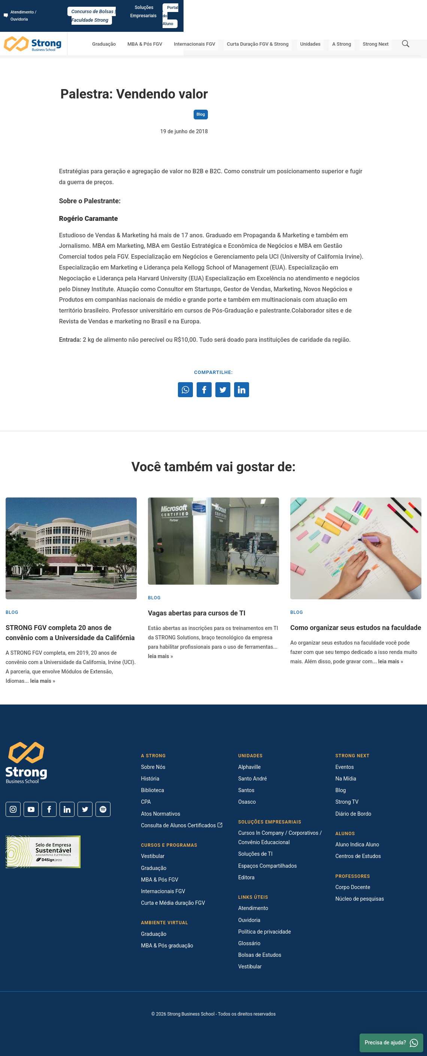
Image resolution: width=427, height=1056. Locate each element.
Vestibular (153, 856)
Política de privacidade (264, 932)
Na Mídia (346, 779)
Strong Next (379, 28)
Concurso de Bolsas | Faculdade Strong (213, 8)
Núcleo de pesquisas (360, 899)
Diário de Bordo (354, 814)
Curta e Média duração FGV (173, 903)
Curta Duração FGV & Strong (280, 28)
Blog (81, 48)
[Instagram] (13, 809)
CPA (146, 802)
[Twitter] (85, 809)
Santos (246, 790)
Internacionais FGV (223, 28)
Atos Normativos (161, 814)
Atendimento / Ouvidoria (32, 7)
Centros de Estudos (358, 856)
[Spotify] (103, 809)
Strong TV (347, 802)
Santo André (252, 779)
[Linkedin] (67, 809)
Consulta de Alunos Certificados (181, 825)
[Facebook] (49, 809)
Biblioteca (152, 790)
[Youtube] (31, 809)
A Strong (351, 28)
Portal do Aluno (403, 7)
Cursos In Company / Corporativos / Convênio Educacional (280, 837)
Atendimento (253, 908)
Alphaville (249, 767)
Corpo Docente (353, 887)
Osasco (247, 802)
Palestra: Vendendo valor (117, 48)
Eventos (345, 767)
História (150, 779)
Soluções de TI (255, 854)
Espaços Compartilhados (267, 866)
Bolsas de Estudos (259, 955)
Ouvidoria (249, 920)
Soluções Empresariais (356, 7)
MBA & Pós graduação (167, 946)
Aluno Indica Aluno (357, 844)
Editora (246, 877)
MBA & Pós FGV (180, 28)
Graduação (145, 28)
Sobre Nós (153, 767)
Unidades (326, 28)
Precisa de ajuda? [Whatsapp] (391, 1043)
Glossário (249, 943)
